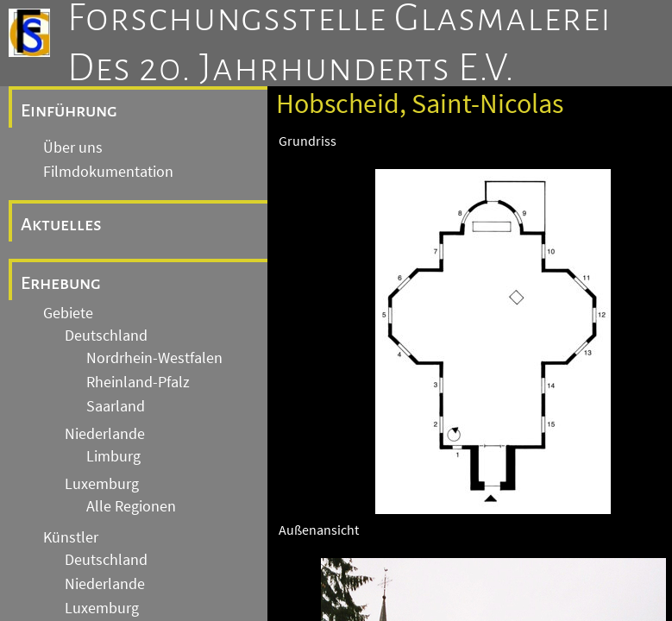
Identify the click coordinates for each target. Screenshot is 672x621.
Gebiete (68, 313)
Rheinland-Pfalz (138, 382)
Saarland (115, 406)
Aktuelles (61, 224)
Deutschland (106, 335)
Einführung (69, 110)
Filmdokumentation (108, 171)
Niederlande (105, 433)
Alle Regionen (131, 506)
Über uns (73, 147)
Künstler (70, 537)
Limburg (113, 456)
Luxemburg (102, 483)
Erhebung (61, 282)
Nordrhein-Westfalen (154, 357)
